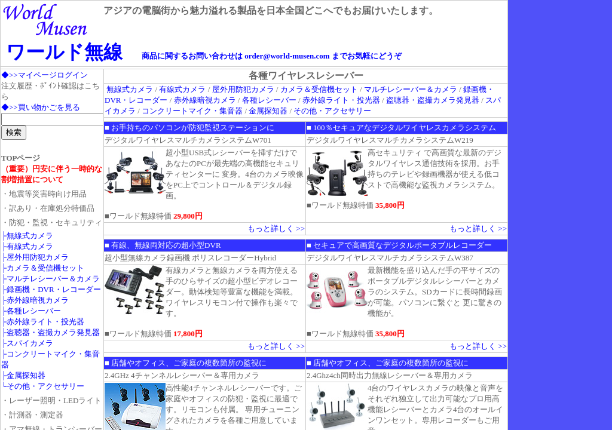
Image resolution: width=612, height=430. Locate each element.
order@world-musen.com (286, 55)
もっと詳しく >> (276, 228)
